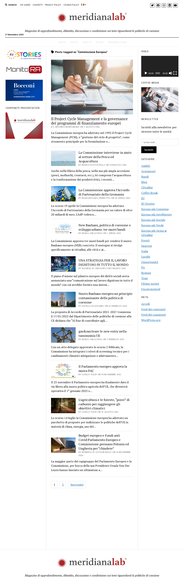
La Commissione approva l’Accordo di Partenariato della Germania (104, 192)
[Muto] (170, 73)
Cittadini (147, 187)
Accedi (145, 304)
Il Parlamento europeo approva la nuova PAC (103, 368)
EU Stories (148, 204)
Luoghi (145, 257)
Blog (144, 182)
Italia (144, 251)
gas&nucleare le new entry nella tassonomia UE (102, 333)
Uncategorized (150, 289)
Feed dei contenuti (153, 309)
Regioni (146, 273)
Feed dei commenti (153, 315)
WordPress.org (150, 320)
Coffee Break (149, 193)
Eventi (100, 42)
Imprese (146, 246)
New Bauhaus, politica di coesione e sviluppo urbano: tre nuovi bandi (105, 227)
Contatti (38, 4)
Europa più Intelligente (156, 214)
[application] (159, 66)
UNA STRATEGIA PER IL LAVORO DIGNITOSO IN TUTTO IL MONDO (103, 262)
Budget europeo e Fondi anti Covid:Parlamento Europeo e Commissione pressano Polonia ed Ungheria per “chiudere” (104, 441)
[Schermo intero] (175, 73)
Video (85, 42)
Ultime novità (150, 284)
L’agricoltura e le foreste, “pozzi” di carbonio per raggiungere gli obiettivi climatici (104, 404)
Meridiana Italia (117, 42)
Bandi (145, 177)
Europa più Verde (152, 225)
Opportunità (149, 262)
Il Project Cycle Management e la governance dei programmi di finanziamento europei (89, 121)
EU (143, 198)
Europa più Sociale (153, 220)
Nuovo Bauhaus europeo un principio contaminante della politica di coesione (105, 297)
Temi (73, 42)
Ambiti (145, 166)
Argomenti (148, 171)
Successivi (76, 485)
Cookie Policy (71, 4)
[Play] (146, 73)
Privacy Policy (53, 4)
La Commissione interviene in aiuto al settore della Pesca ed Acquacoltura (105, 156)
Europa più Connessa (155, 209)
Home (62, 42)
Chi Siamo (25, 4)
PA (143, 267)
